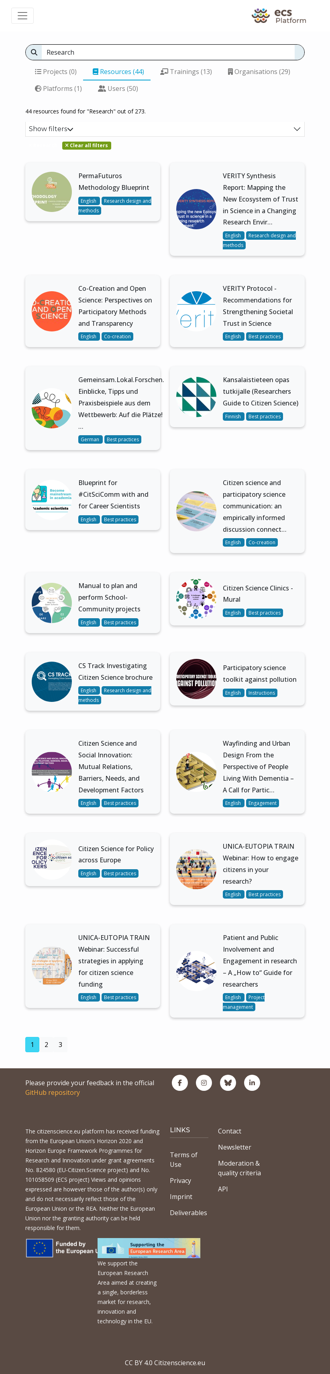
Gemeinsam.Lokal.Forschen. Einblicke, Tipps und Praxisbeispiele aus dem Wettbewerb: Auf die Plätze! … (121, 402)
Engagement (263, 803)
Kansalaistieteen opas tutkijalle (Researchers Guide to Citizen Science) (260, 391)
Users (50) (118, 88)
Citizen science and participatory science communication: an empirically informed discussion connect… (255, 505)
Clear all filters (86, 145)
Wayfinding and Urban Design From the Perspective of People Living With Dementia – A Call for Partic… (258, 766)
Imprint (181, 1196)
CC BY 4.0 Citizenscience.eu (165, 1362)
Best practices (265, 336)
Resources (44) (118, 71)
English (89, 200)
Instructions (262, 692)
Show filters (51, 129)
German (90, 439)
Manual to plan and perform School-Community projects (109, 597)
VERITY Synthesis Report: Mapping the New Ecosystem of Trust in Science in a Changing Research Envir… (260, 198)
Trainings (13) (186, 71)
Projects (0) (56, 71)
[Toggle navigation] (22, 16)
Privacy (180, 1180)
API (223, 1189)
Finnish (233, 416)
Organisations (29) (259, 71)
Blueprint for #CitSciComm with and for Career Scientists (113, 494)
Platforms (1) (58, 88)
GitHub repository (52, 1092)
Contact (229, 1131)
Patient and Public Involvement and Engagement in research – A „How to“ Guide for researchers (260, 960)
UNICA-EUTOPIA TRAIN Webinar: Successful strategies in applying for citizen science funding (114, 960)
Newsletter (234, 1147)
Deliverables (188, 1212)
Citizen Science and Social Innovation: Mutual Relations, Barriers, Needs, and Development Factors (111, 766)
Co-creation (117, 336)
